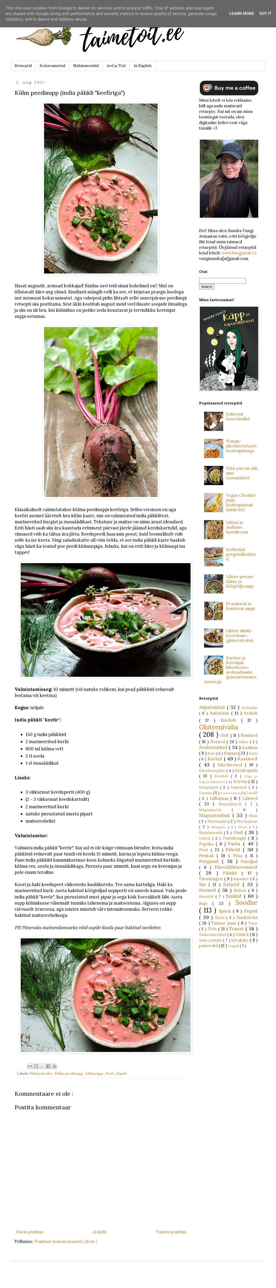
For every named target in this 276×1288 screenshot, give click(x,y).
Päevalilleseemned (236, 867)
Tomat (237, 929)
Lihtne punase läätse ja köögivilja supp (240, 581)
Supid (121, 1073)
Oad (239, 832)
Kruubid (222, 776)
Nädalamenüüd (86, 65)
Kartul (216, 759)
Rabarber (242, 878)
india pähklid (211, 940)
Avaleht (100, 1231)
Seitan (241, 890)
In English (143, 65)
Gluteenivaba (41, 1073)
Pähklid (232, 873)
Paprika (207, 843)
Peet (110, 1073)
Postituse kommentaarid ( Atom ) (65, 1241)
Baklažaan (220, 713)
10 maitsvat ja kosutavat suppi (240, 606)
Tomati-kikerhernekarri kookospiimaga (241, 446)
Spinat (226, 911)
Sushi (220, 917)
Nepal (243, 827)
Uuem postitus (29, 1231)
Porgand (210, 861)
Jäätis (244, 741)
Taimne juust (224, 923)
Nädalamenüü (211, 832)
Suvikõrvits (247, 917)
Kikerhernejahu (212, 770)
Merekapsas (247, 821)
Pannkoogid (235, 838)
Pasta (235, 844)
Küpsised (240, 787)
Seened (208, 890)
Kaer (212, 753)
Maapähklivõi (231, 804)
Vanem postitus (171, 1231)
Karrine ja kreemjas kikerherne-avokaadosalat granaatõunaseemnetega (230, 669)
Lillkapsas (220, 798)
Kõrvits (240, 781)
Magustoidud (215, 815)
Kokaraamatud (52, 65)
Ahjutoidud (213, 707)
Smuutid (207, 896)
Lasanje (206, 792)
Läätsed (249, 798)
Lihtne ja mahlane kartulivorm (237, 527)
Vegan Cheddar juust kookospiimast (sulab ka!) (241, 502)
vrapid (234, 945)
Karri (253, 753)
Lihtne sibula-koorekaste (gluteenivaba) (239, 635)
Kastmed (247, 759)
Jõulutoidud (214, 747)
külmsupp (95, 1073)
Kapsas (231, 753)
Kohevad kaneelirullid (237, 416)
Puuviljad (249, 861)
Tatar (252, 923)
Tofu (213, 928)
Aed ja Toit (116, 65)
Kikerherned (231, 764)
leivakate (240, 940)
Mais (253, 815)
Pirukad (208, 855)
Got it (265, 13)
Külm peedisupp (69, 1073)
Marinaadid (218, 821)
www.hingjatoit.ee (239, 252)
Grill (225, 735)
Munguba (219, 827)
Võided (242, 934)
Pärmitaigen (211, 878)
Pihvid (234, 849)
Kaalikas (249, 747)
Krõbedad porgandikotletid (241, 554)
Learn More (242, 13)
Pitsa (239, 855)
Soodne (246, 902)
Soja (205, 903)
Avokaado (249, 707)
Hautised (249, 735)
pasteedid (209, 945)
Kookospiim (246, 770)
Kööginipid (209, 787)
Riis (204, 884)
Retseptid (23, 65)
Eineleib (231, 720)
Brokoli (250, 713)
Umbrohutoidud (213, 934)
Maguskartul (215, 809)
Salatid (233, 884)
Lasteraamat (231, 793)
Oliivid (205, 838)
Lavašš (251, 792)
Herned (218, 741)
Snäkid (235, 896)
